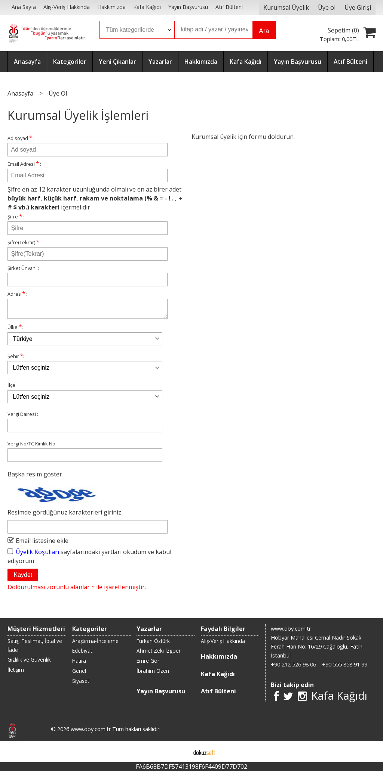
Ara (264, 31)
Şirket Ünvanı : (23, 268)
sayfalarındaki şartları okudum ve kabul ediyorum (89, 559)
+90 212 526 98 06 (293, 664)
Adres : (17, 294)
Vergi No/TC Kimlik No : (32, 446)
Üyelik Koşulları (37, 555)
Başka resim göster (34, 477)
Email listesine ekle (42, 544)
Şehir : (15, 359)
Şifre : (15, 216)
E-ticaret (180, 751)
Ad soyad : (20, 138)
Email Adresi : (24, 164)
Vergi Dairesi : (22, 417)
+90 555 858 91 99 (344, 664)
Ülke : (15, 330)
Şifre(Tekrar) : (24, 242)
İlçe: (11, 388)
